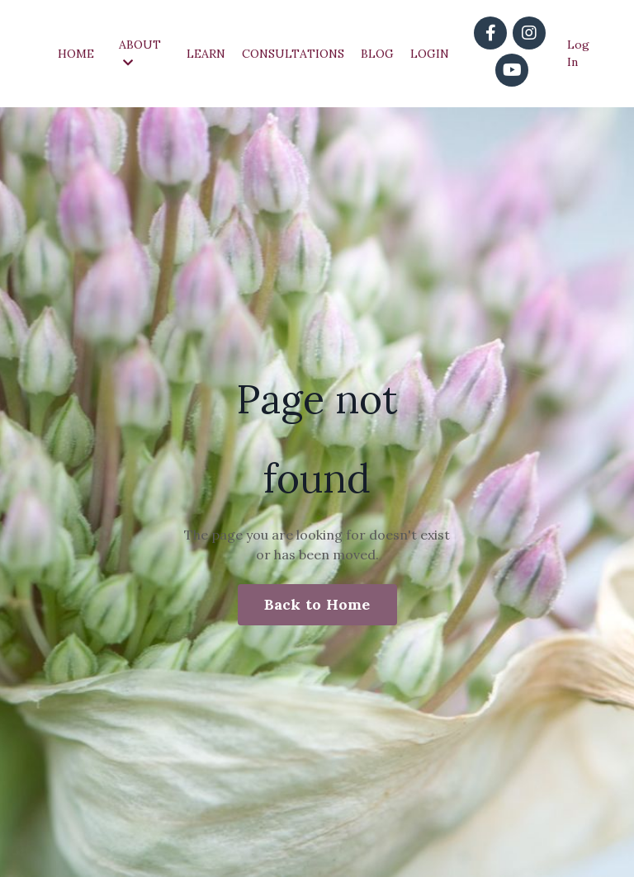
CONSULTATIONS (293, 53)
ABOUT (140, 52)
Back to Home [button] (317, 604)
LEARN (206, 53)
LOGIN (429, 53)
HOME (76, 53)
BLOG (377, 53)
